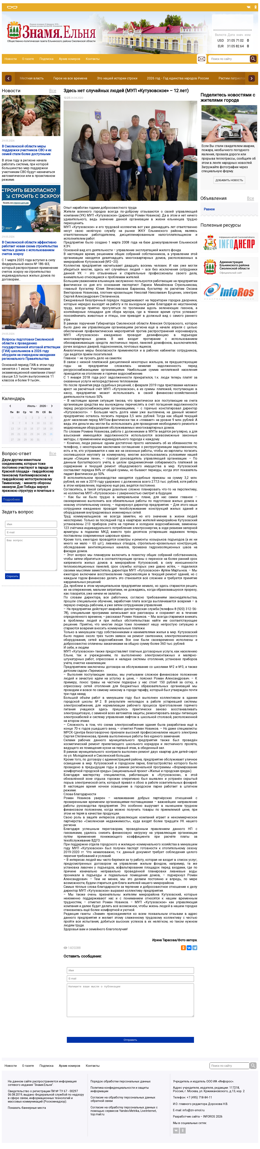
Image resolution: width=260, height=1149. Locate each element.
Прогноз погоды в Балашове (233, 20)
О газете (28, 59)
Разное (209, 209)
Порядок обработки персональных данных (121, 1087)
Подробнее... (12, 499)
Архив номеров (69, 59)
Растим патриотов (232, 78)
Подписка (46, 59)
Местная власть (32, 78)
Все (52, 90)
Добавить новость (229, 180)
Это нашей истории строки (117, 78)
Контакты (93, 59)
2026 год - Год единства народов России (178, 78)
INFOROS (209, 1122)
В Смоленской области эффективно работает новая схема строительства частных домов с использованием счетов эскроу (30, 248)
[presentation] (98, 1033)
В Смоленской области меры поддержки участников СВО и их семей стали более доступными (26, 150)
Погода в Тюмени (232, 24)
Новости (11, 59)
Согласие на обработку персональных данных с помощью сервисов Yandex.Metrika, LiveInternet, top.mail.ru (124, 1117)
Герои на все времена (70, 78)
